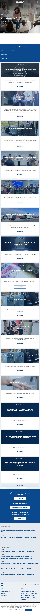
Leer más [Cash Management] (21, 315)
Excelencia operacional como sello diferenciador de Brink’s (18, 531)
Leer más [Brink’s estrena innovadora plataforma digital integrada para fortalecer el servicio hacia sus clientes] (21, 478)
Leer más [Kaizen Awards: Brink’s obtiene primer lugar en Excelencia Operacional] (21, 174)
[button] (20, 485)
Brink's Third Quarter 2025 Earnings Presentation (17, 551)
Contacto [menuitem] (4, 595)
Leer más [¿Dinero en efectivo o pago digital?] (21, 287)
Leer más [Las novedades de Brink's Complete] (21, 146)
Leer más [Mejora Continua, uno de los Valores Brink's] (21, 203)
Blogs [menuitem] (3, 593)
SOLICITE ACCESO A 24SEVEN (20, 507)
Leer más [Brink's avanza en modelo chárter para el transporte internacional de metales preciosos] (21, 231)
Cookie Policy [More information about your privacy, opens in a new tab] (19, 607)
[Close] (38, 604)
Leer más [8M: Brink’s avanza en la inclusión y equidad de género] (21, 116)
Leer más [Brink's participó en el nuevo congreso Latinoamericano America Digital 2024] (21, 424)
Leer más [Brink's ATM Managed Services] (21, 397)
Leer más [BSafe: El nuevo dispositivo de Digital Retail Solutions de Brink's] (21, 258)
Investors (24, 599)
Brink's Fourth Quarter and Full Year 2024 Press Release (20, 563)
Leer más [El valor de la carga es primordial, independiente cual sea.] (21, 343)
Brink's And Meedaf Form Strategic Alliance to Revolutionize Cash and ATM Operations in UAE (17, 557)
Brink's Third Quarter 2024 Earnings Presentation (17, 574)
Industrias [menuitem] (4, 591)
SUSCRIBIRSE (20, 518)
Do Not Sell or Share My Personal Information (29, 594)
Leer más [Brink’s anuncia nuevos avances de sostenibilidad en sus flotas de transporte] (21, 451)
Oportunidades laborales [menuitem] (10, 598)
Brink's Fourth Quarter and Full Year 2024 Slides (17, 569)
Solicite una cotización (28, 597)
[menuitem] (37, 2)
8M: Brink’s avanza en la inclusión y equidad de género (19, 537)
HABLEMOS (20, 498)
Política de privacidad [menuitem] (28, 591)
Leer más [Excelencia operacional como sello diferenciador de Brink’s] (21, 86)
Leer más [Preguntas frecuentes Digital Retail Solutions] (21, 370)
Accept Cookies (28, 609)
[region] (20, 607)
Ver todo (19, 541)
